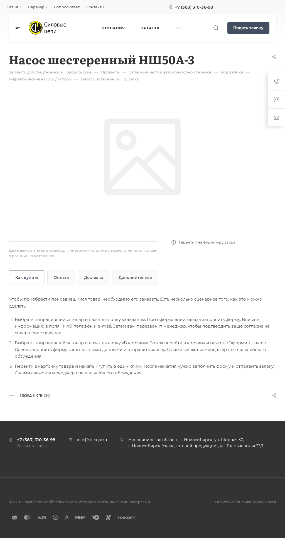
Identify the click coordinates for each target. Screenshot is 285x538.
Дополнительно (135, 277)
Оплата (61, 277)
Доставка (93, 277)
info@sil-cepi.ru (92, 439)
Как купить (26, 277)
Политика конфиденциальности (245, 502)
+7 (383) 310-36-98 (194, 7)
